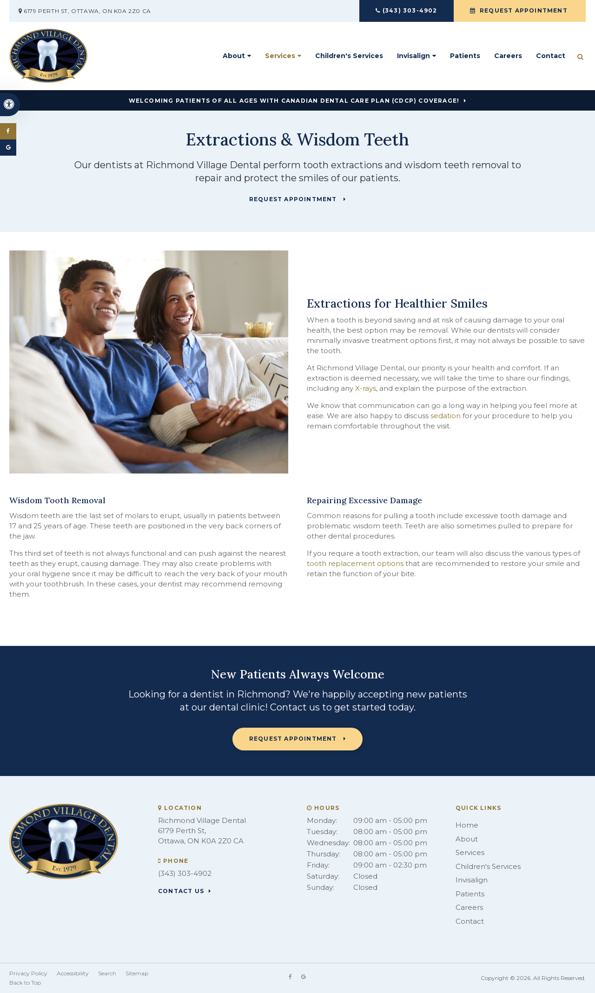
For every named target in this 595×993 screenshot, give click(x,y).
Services (470, 852)
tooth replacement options (355, 563)
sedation (445, 415)
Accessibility (73, 973)
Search (107, 973)
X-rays (365, 388)
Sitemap (137, 973)
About (467, 839)
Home (467, 825)
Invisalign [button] (413, 56)
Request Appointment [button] (523, 10)
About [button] (234, 56)
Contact (550, 56)
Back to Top (25, 982)
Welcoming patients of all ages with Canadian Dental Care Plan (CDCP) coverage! (294, 101)
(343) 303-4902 (410, 10)
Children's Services (349, 56)
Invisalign (472, 879)
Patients (465, 56)
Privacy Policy (28, 973)
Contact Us (181, 891)
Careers (508, 56)
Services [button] (280, 56)
